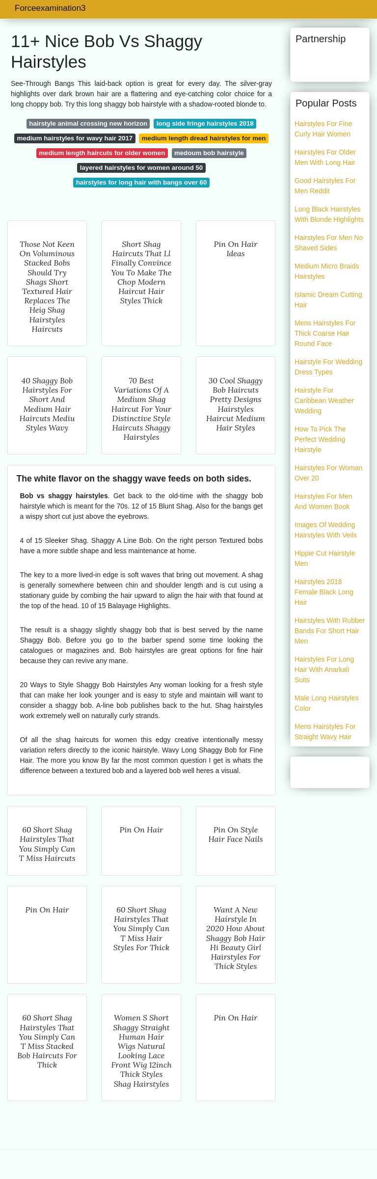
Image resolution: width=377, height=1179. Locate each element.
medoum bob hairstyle (209, 153)
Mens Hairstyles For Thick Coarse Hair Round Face (325, 333)
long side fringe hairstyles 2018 (205, 123)
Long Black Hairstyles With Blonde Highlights (329, 214)
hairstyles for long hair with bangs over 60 (141, 182)
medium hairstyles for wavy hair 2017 (75, 138)
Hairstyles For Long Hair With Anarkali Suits (324, 669)
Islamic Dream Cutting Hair (328, 300)
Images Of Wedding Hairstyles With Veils (326, 530)
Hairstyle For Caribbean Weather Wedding (324, 400)
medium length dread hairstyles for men (204, 138)
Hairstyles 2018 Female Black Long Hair (324, 592)
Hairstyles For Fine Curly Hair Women (323, 129)
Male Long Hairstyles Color (327, 703)
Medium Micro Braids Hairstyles (327, 271)
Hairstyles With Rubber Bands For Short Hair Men (330, 630)
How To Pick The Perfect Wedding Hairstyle (320, 439)
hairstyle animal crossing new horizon (88, 123)
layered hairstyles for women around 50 (141, 167)
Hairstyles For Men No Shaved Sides (329, 243)
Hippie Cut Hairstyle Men (325, 558)
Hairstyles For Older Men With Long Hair (325, 157)
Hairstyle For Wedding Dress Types (328, 367)
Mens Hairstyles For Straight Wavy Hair (325, 732)
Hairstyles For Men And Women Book (323, 501)
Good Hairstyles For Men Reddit (325, 186)
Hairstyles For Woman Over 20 (328, 473)
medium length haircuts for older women (102, 153)
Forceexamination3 (50, 8)
